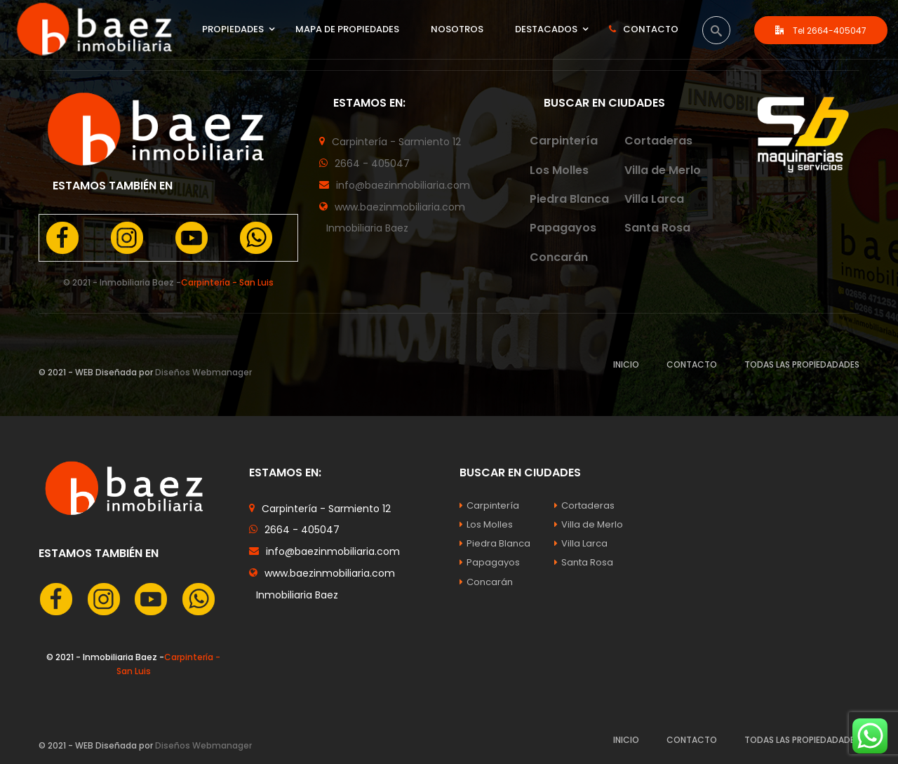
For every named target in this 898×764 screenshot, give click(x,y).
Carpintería (564, 141)
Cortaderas (658, 141)
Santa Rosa (657, 228)
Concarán (559, 257)
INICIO (626, 364)
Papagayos (563, 228)
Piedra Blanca (569, 199)
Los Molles (559, 170)
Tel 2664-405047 (820, 30)
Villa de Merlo (662, 170)
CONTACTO (691, 364)
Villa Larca (654, 199)
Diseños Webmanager (203, 372)
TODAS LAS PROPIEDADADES (801, 364)
